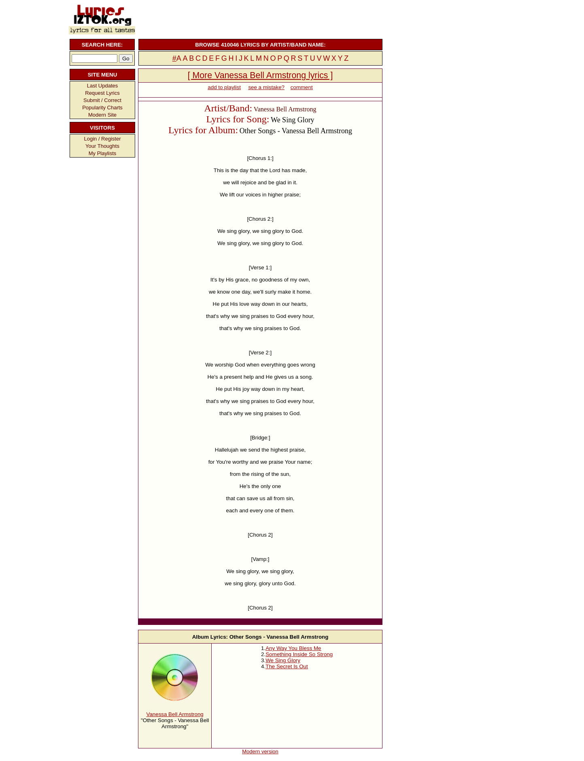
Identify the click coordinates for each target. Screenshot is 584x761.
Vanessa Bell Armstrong (175, 714)
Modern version (260, 751)
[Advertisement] (259, 18)
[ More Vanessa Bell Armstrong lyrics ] (260, 75)
